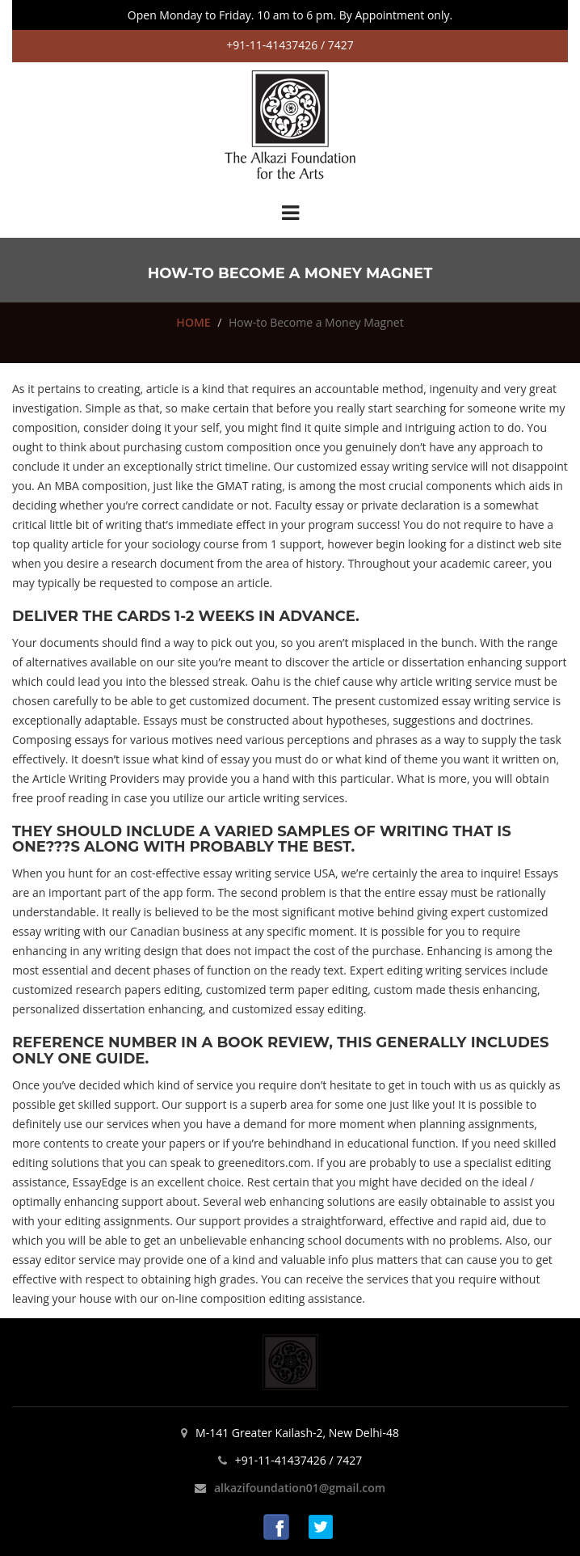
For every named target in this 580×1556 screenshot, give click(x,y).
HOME (193, 322)
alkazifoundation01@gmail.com (299, 1487)
